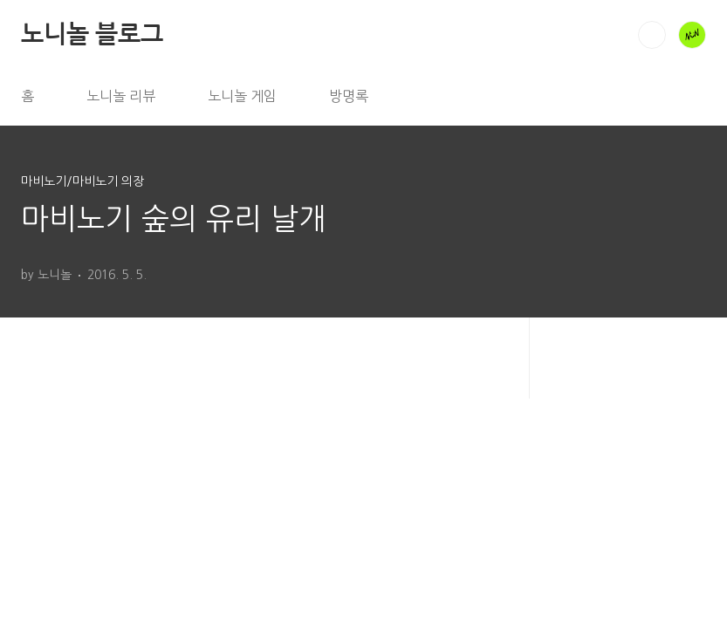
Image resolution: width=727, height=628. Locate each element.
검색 (652, 35)
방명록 (348, 96)
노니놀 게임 (242, 96)
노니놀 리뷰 (120, 96)
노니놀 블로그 (92, 34)
